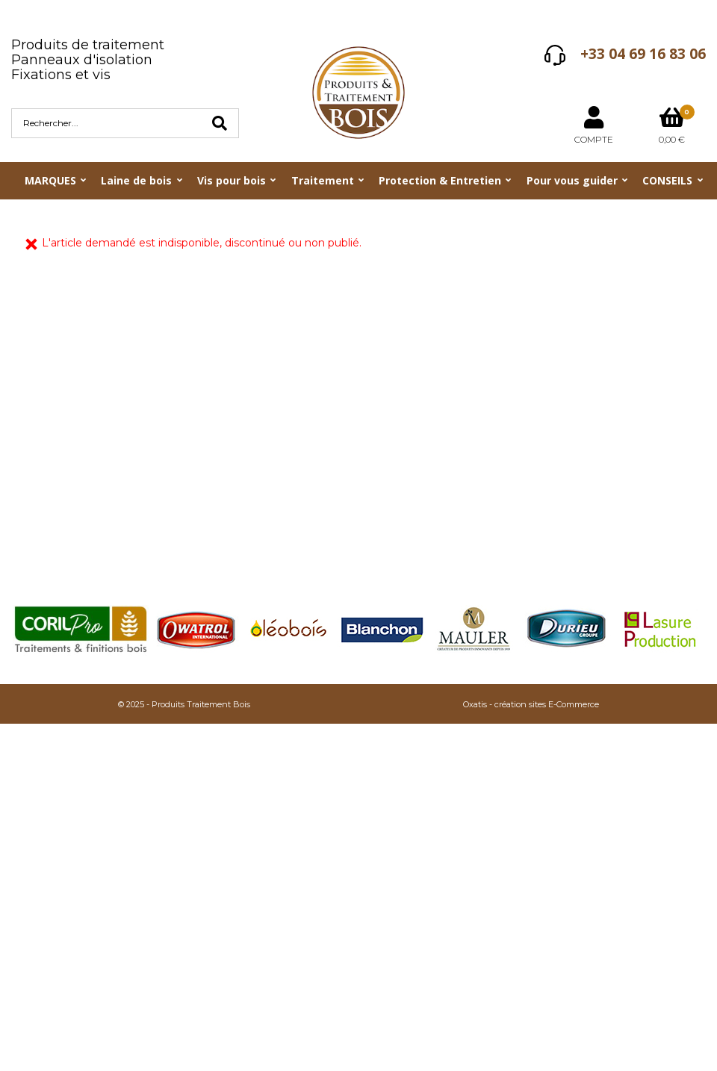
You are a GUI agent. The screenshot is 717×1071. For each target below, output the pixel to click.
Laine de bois (136, 180)
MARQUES (50, 180)
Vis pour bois (231, 180)
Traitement (322, 180)
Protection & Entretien (440, 180)
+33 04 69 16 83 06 (643, 53)
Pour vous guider (572, 180)
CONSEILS (667, 180)
